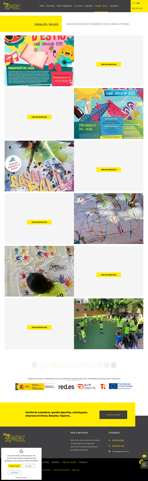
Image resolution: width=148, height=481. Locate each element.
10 (99, 365)
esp (138, 3)
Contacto (114, 5)
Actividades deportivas (79, 450)
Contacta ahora (113, 415)
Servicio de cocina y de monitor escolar (85, 440)
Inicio (42, 5)
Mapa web (75, 470)
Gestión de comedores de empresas (84, 447)
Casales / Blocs (101, 5)
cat (133, 3)
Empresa (88, 5)
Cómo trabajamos (64, 5)
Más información (108, 64)
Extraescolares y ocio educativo (83, 443)
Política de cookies (44, 470)
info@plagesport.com (120, 451)
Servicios (50, 5)
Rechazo (28, 466)
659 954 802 (137, 8)
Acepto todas (14, 466)
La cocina (78, 5)
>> (113, 365)
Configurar (14, 472)
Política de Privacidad (61, 470)
